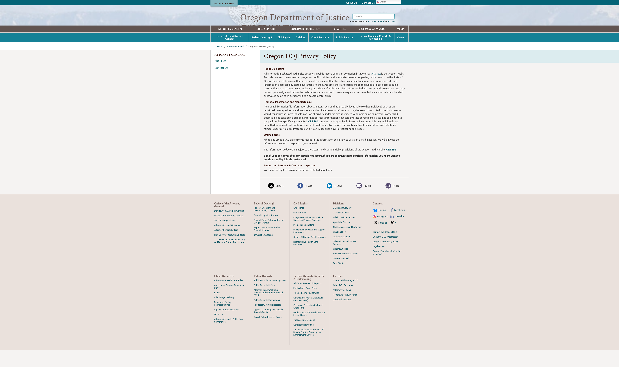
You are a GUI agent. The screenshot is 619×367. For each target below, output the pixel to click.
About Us (351, 2)
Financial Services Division (345, 270)
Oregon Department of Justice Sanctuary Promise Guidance (308, 235)
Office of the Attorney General (230, 54)
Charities (340, 46)
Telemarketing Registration (306, 310)
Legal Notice (379, 263)
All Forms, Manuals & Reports (307, 300)
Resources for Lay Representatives (222, 320)
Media (401, 46)
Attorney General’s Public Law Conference (228, 337)
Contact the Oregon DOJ (385, 249)
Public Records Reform (264, 302)
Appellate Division (342, 239)
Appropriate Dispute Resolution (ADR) (229, 303)
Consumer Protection (305, 46)
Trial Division (339, 280)
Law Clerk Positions (342, 316)
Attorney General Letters (226, 247)
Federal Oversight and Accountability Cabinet (264, 226)
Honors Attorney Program (345, 312)
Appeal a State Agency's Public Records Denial (268, 328)
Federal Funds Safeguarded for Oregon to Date (269, 238)
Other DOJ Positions (343, 302)
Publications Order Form (305, 305)
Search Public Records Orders (268, 334)
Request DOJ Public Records (267, 322)
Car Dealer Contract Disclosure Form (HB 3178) (308, 316)
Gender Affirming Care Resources (309, 254)
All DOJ (390, 38)
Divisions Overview (342, 225)
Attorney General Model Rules (228, 297)
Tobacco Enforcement (304, 337)
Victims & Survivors (372, 46)
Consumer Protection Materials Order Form (308, 323)
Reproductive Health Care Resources (305, 260)
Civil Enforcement (341, 253)
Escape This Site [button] (224, 3)
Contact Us (368, 2)
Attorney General (372, 38)
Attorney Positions (342, 307)
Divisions (301, 54)
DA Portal (218, 331)
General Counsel (341, 275)
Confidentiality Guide (303, 342)
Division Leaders (341, 229)
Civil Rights (284, 54)
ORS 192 (376, 90)
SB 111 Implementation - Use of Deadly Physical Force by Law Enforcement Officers (308, 349)
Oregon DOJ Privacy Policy (385, 258)
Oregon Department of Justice (294, 17)
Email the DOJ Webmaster (385, 254)
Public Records (344, 54)
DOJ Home (217, 63)
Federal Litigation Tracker (266, 232)
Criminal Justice (340, 266)
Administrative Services (344, 234)
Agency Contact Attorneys (227, 326)
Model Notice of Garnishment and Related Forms (309, 330)
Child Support (266, 46)
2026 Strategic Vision (224, 237)
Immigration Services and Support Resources (309, 248)
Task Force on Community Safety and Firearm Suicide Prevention (229, 257)
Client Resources (321, 54)
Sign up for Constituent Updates (229, 252)
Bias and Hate (299, 229)
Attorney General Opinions (227, 242)
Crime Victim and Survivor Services (345, 259)
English (381, 2)
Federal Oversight (261, 54)
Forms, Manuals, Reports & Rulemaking (375, 54)
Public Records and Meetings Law (270, 297)
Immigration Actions (263, 252)
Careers (401, 54)
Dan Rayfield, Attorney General (229, 228)
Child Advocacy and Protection (347, 244)
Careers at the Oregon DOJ (346, 297)
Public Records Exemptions (267, 317)
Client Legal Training (224, 314)
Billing (217, 309)
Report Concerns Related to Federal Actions (267, 245)
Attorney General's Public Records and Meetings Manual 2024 (268, 309)
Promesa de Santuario (303, 242)
